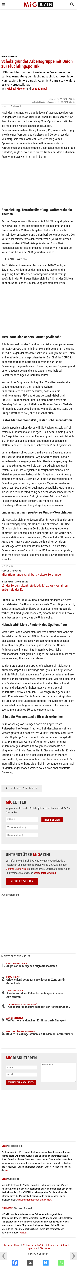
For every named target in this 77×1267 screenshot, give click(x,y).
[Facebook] (24, 1263)
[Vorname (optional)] (22, 827)
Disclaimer (45, 1248)
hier (6, 1170)
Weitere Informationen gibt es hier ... (35, 1199)
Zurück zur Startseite (21, 788)
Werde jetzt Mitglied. (45, 872)
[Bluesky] (55, 1263)
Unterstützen (52, 1245)
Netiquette (65, 1245)
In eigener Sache (12, 1245)
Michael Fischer (16, 88)
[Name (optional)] (22, 835)
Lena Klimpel (39, 88)
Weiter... (24, 1232)
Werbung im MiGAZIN (33, 1245)
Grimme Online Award (17, 868)
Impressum (32, 1248)
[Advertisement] (38, 30)
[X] (40, 1263)
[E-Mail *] (22, 819)
